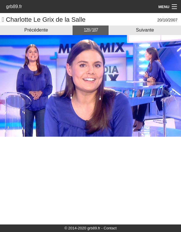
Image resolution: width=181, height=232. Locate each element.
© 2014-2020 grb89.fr (82, 228)
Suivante (145, 30)
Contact (110, 228)
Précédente (36, 30)
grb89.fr (14, 6)
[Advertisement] (90, 180)
